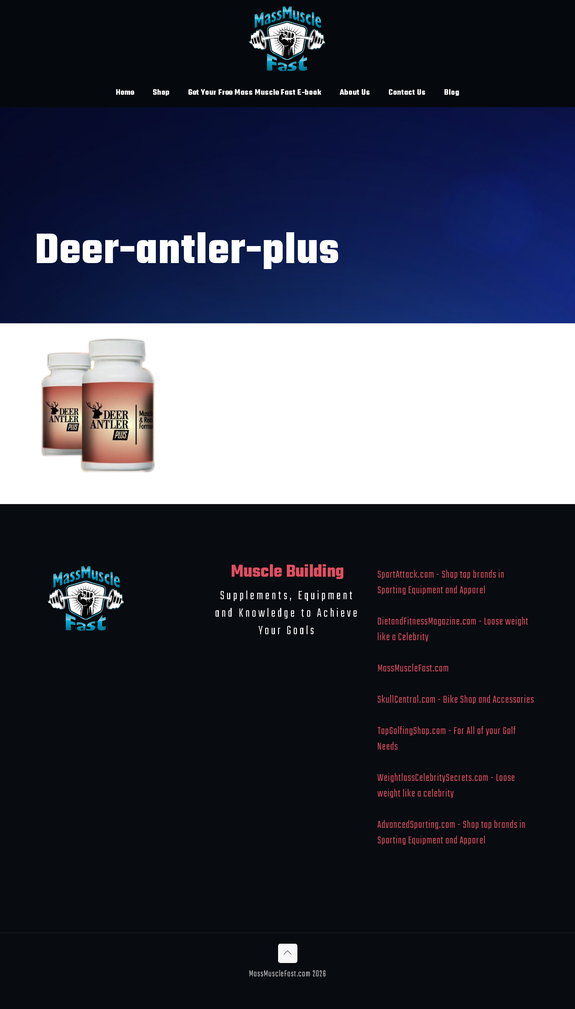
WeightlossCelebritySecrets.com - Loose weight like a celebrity (446, 786)
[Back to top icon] (287, 953)
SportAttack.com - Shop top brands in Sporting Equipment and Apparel (441, 582)
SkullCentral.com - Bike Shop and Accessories (455, 700)
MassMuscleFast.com (413, 668)
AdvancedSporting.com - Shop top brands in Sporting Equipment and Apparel (451, 832)
